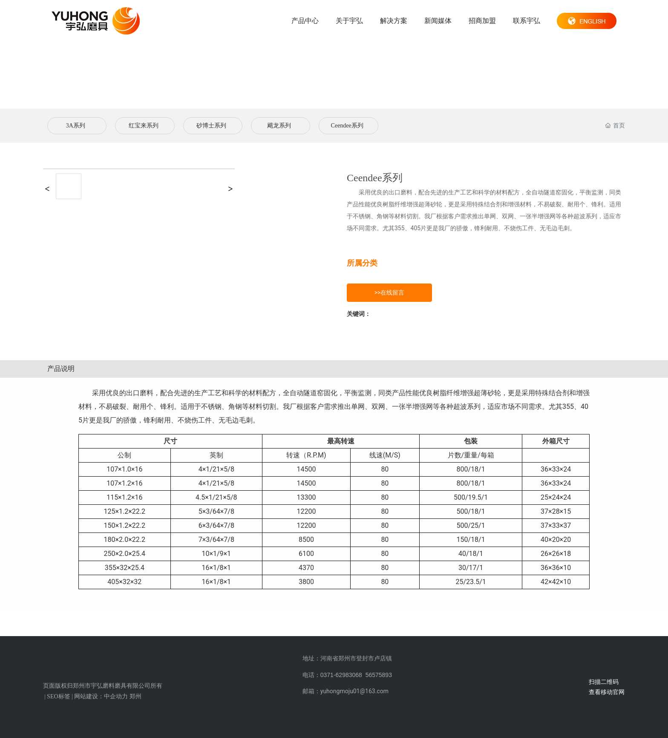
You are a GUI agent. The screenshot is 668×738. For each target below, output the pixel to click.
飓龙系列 (279, 125)
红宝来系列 (143, 125)
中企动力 (116, 696)
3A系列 (75, 125)
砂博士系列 (211, 125)
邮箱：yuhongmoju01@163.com (345, 691)
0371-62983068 (341, 674)
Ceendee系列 (347, 125)
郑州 (135, 696)
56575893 (379, 674)
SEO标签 (58, 696)
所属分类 (362, 263)
